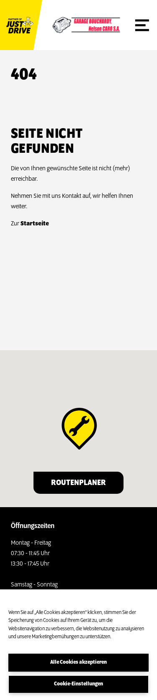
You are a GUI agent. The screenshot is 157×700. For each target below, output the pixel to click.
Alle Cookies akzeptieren (78, 662)
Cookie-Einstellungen (78, 684)
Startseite (35, 223)
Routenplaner (78, 483)
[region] (78, 644)
